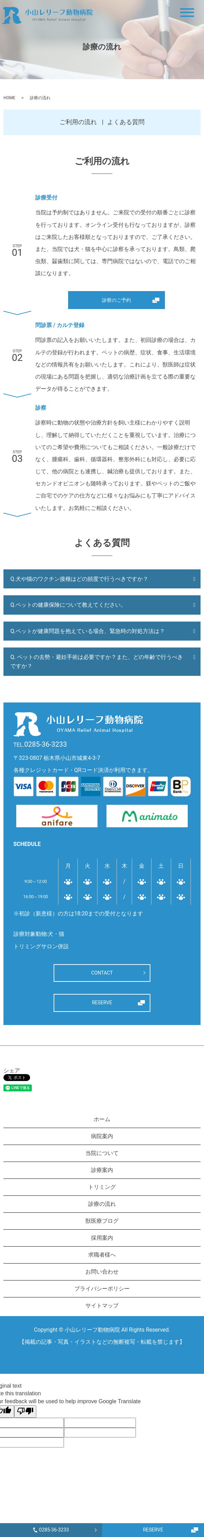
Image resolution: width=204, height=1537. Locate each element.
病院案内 (102, 1136)
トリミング (102, 1187)
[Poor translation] (25, 1411)
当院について (102, 1153)
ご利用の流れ (78, 121)
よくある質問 (126, 121)
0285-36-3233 (51, 1530)
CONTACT (102, 973)
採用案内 (102, 1238)
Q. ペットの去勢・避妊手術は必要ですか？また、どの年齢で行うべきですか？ (96, 661)
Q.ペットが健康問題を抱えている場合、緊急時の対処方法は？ (87, 631)
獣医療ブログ (102, 1221)
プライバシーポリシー (102, 1288)
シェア (11, 1070)
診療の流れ (102, 1204)
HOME (9, 97)
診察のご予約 (116, 300)
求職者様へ (102, 1254)
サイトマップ (102, 1305)
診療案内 (102, 1170)
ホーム (102, 1119)
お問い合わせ (102, 1271)
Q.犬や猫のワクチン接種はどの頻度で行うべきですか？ (79, 579)
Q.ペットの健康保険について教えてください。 (68, 605)
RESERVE (153, 1530)
